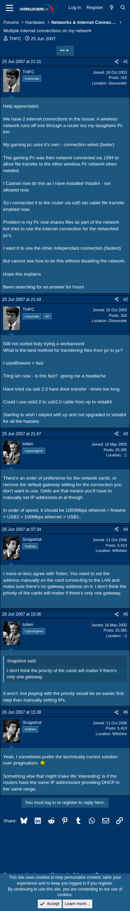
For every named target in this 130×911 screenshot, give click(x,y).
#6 (125, 712)
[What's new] (112, 8)
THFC (15, 38)
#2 (125, 299)
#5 (125, 614)
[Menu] (9, 8)
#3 (125, 433)
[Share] (116, 62)
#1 (125, 61)
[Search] (123, 8)
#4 (125, 529)
